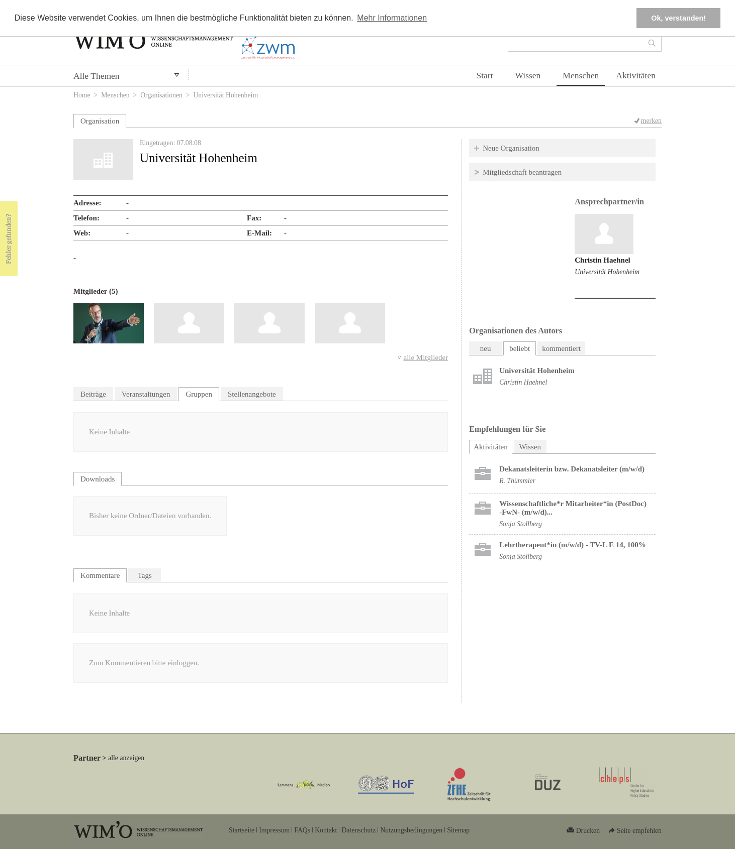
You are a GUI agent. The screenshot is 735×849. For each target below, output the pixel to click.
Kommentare (100, 575)
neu (485, 348)
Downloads (97, 479)
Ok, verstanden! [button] (678, 18)
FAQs (302, 830)
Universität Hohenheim (607, 272)
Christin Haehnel (602, 260)
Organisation (99, 121)
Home (81, 95)
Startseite (241, 830)
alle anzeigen (126, 758)
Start (484, 75)
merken (651, 121)
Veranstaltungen (146, 394)
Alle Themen (96, 76)
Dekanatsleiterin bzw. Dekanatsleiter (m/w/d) (572, 469)
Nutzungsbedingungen (411, 830)
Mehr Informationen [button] (392, 18)
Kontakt (326, 830)
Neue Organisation (511, 148)
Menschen (581, 75)
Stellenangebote (252, 394)
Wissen (528, 75)
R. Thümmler (517, 480)
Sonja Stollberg (520, 524)
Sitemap (458, 830)
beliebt (519, 348)
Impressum (274, 830)
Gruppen (199, 394)
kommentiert (561, 348)
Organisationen (161, 95)
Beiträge (93, 394)
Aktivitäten (636, 75)
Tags (145, 575)
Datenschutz (358, 830)
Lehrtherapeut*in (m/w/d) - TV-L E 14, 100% (572, 545)
